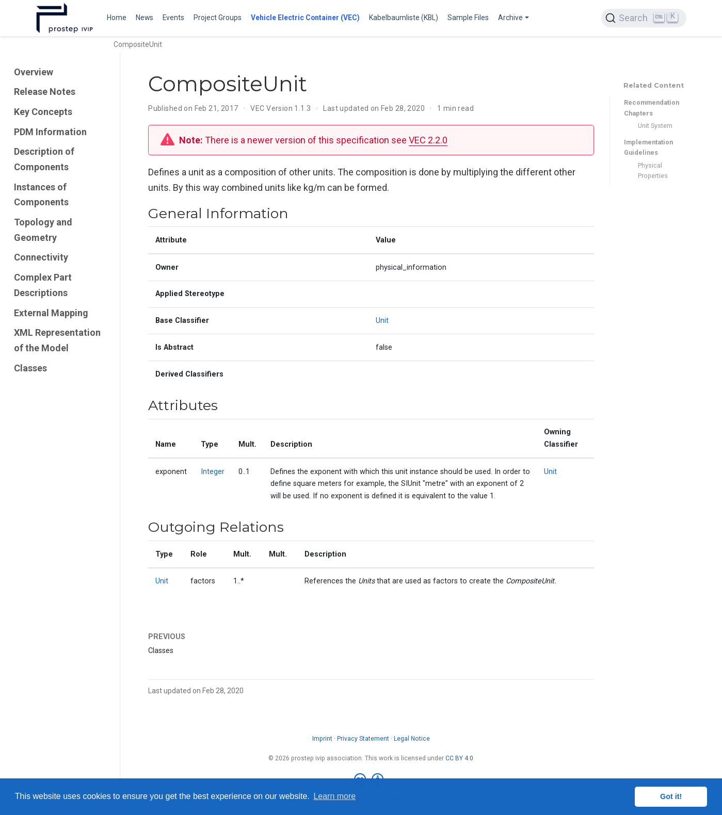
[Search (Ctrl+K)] (643, 18)
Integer (212, 471)
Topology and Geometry (43, 230)
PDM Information (50, 131)
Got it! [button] (671, 796)
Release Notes (44, 91)
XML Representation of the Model (57, 340)
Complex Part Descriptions (43, 285)
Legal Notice (412, 738)
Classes (30, 368)
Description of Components (44, 159)
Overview (33, 72)
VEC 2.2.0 (428, 140)
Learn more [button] (334, 796)
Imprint (322, 738)
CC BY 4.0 (459, 758)
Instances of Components (41, 195)
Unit (382, 320)
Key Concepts (43, 111)
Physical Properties (653, 170)
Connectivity (41, 257)
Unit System (655, 125)
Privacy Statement (363, 738)
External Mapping (51, 312)
